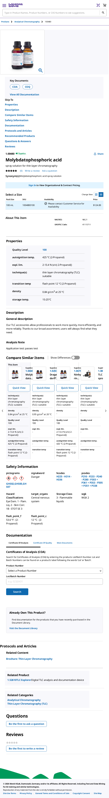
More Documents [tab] (64, 543)
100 (44, 249)
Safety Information (16, 120)
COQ (27, 86)
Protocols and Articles (18, 130)
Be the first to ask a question (26, 724)
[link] (9, 793)
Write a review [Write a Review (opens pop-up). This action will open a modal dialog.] (32, 170)
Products (5, 21)
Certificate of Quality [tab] (42, 543)
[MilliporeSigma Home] (16, 5)
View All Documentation (24, 94)
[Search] (103, 12)
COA (15, 86)
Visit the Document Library (23, 628)
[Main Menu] (4, 5)
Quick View (19, 388)
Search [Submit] (17, 592)
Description (12, 109)
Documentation (14, 125)
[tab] (7, 21)
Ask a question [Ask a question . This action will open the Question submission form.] (49, 170)
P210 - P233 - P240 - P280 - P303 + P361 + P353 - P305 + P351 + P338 (92, 481)
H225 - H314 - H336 (63, 478)
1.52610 (11, 680)
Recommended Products (20, 136)
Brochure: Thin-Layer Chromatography (29, 659)
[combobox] (54, 12)
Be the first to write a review (28, 749)
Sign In (32, 185)
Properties (11, 104)
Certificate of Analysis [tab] (18, 543)
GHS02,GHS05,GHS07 (16, 485)
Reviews (10, 146)
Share (98, 153)
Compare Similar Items (19, 115)
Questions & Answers (18, 141)
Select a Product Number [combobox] (22, 571)
